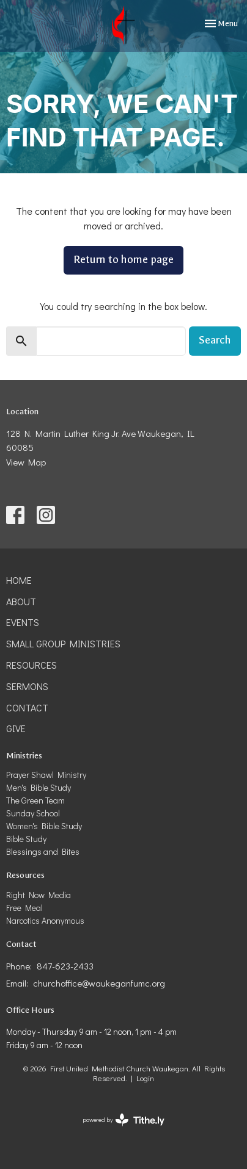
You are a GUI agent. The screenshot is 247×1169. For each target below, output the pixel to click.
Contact (27, 707)
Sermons (27, 686)
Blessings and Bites (42, 851)
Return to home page (123, 259)
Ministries (24, 755)
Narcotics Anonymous (45, 920)
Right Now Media (38, 895)
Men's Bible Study (38, 787)
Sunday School (33, 813)
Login (145, 1078)
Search (215, 340)
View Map (26, 462)
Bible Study (26, 838)
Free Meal (24, 907)
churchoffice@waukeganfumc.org (99, 983)
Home (19, 580)
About (21, 601)
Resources (31, 664)
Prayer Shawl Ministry (46, 774)
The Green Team (35, 800)
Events (22, 622)
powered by (123, 1120)
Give (16, 728)
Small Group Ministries (63, 643)
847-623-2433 (65, 966)
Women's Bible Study (44, 826)
